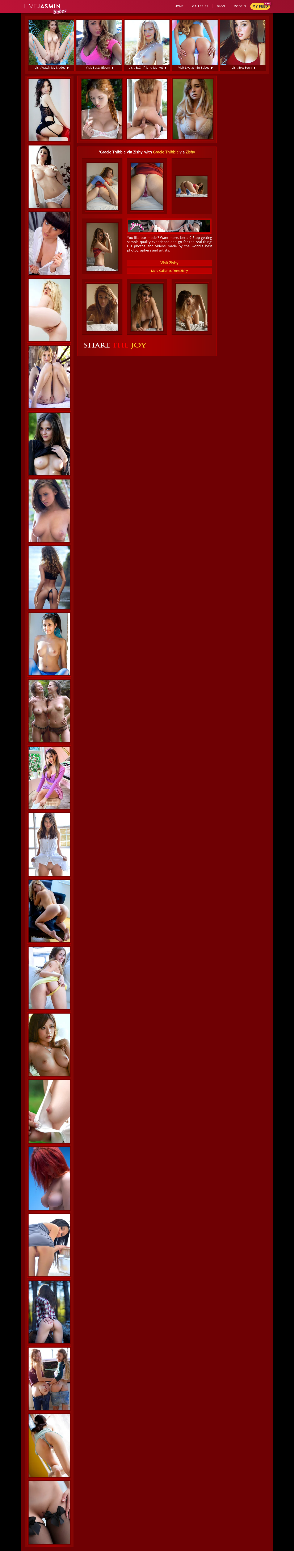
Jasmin (42, 6)
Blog (221, 6)
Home (179, 6)
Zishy (190, 152)
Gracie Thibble (165, 152)
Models (240, 6)
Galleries (200, 6)
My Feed (260, 6)
